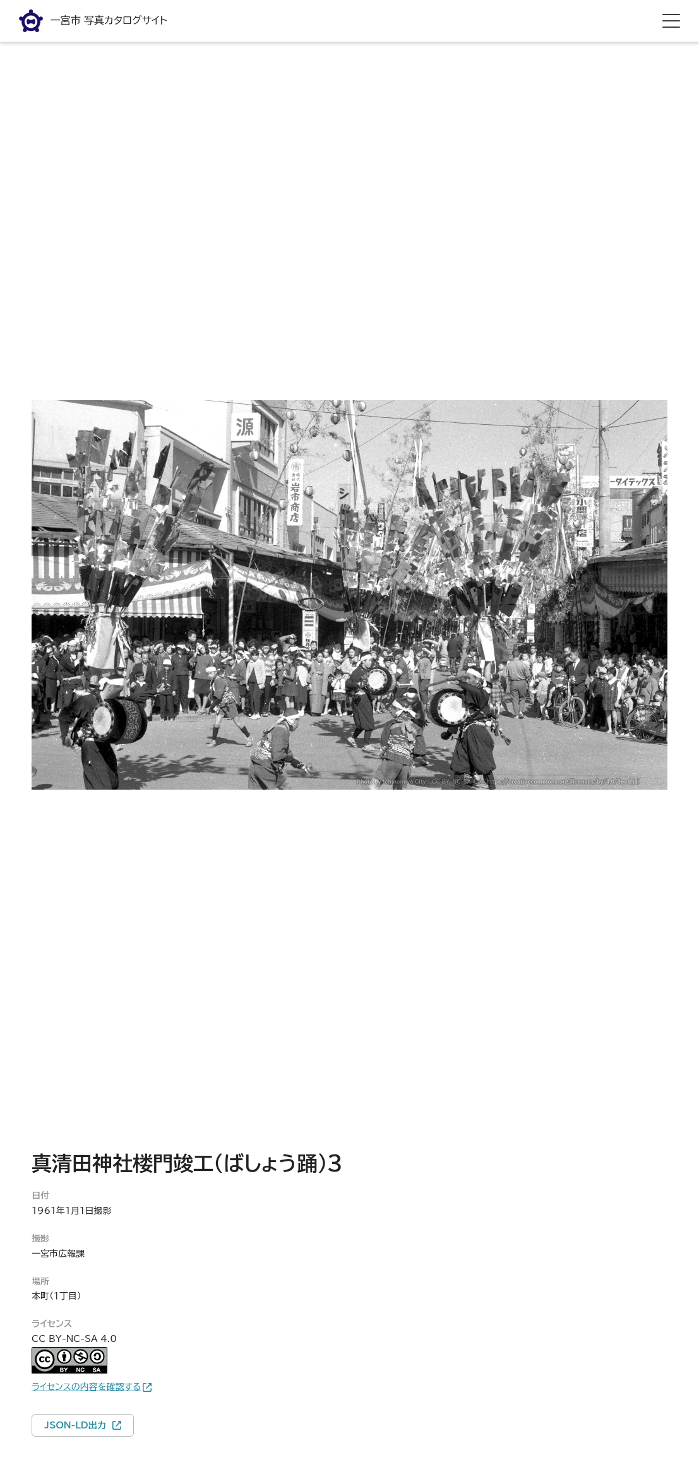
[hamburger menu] (671, 21)
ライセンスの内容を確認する (86, 1386)
